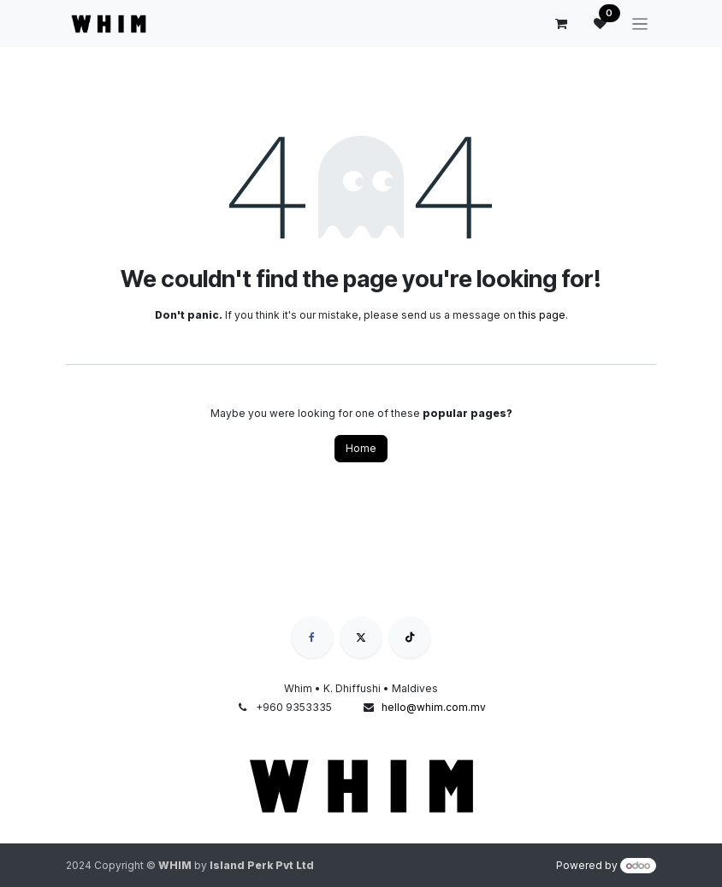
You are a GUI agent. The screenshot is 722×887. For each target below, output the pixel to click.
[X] (361, 637)
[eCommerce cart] (561, 24)
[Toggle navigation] (640, 23)
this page (541, 314)
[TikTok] (409, 637)
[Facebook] (312, 637)
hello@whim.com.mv (434, 707)
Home (361, 448)
